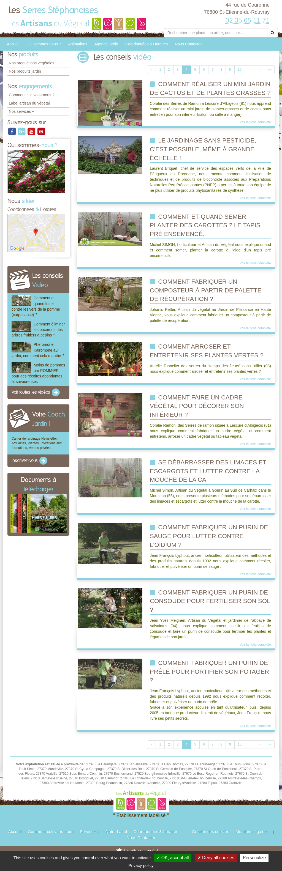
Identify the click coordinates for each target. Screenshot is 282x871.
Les (53, 10)
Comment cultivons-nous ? (32, 95)
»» (269, 70)
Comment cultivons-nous (50, 831)
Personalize (254, 857)
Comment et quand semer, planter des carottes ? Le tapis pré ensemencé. (205, 225)
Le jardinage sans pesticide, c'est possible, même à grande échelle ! (203, 149)
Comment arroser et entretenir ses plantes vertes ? (207, 351)
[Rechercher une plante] (215, 32)
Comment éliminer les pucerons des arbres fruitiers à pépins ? (38, 329)
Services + (89, 831)
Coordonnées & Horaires (146, 44)
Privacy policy (141, 865)
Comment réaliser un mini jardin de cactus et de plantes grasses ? (210, 88)
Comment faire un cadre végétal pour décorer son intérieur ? (197, 406)
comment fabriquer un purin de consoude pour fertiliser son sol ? (210, 601)
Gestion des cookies (210, 831)
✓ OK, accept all (172, 857)
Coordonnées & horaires (155, 831)
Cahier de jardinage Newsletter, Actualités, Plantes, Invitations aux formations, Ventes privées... (37, 443)
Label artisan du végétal (29, 103)
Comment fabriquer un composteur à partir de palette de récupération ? (206, 290)
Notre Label (116, 831)
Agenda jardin (106, 44)
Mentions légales (251, 831)
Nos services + (21, 111)
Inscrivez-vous (30, 460)
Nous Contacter (188, 44)
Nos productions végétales (31, 63)
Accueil (13, 44)
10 (240, 70)
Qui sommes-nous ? (43, 44)
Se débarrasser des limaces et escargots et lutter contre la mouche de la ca (208, 471)
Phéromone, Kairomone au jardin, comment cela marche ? (38, 350)
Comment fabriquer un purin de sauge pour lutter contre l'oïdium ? (209, 536)
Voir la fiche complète (255, 122)
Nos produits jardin (25, 71)
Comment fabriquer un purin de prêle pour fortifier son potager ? (209, 671)
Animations (77, 44)
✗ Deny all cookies (215, 857)
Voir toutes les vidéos (36, 392)
